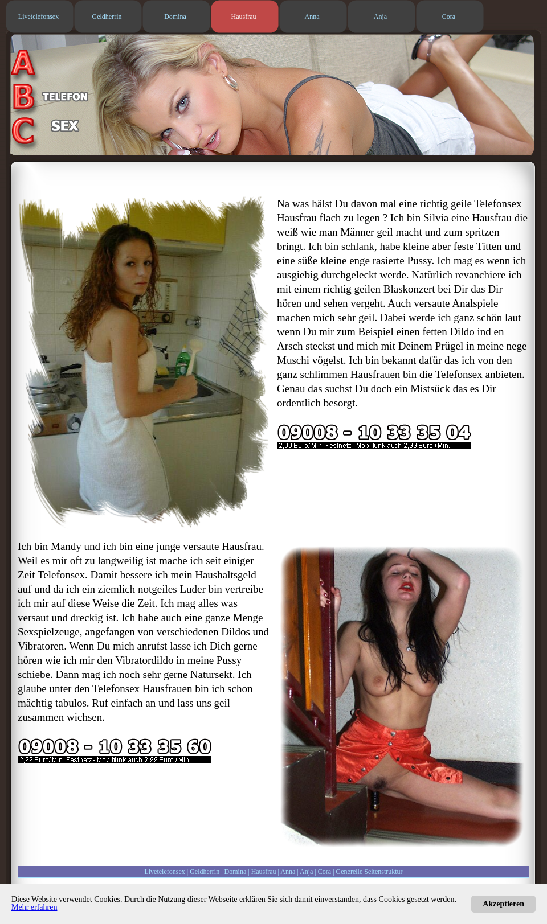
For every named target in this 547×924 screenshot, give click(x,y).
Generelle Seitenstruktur (369, 872)
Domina (235, 872)
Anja (306, 872)
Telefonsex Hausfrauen (142, 689)
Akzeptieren (503, 904)
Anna (287, 872)
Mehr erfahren (34, 907)
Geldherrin (204, 872)
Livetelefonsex (164, 872)
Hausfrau (263, 872)
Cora (324, 872)
